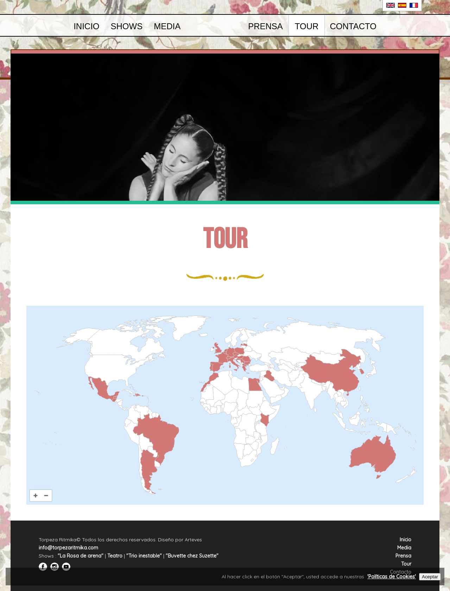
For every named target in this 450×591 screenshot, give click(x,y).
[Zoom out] (46, 495)
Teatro (114, 556)
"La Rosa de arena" (80, 556)
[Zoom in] (35, 495)
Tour (307, 26)
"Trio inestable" (144, 556)
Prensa (265, 26)
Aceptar (430, 576)
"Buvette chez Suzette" (192, 556)
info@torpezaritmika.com (68, 548)
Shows (126, 26)
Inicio (86, 26)
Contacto (353, 26)
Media (167, 26)
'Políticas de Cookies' (391, 576)
